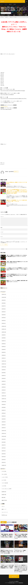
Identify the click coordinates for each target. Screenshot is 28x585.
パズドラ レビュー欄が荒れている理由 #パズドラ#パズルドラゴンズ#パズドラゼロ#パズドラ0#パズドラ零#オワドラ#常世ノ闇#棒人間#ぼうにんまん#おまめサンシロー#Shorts (20, 568)
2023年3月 (4, 387)
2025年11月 (4, 294)
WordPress (21, 582)
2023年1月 (4, 392)
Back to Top (14, 576)
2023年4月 (4, 384)
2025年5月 (4, 311)
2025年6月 (4, 308)
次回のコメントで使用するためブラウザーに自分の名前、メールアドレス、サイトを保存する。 (14, 242)
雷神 (2, 497)
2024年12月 (4, 326)
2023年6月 (4, 378)
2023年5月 (4, 381)
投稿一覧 (15, 171)
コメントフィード (5, 512)
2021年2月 (4, 459)
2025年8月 (4, 303)
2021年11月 (4, 433)
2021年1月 (4, 462)
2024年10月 (4, 332)
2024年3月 (4, 352)
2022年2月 (4, 424)
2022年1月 (4, 427)
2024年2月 (4, 355)
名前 (2, 227)
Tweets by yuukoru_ (4, 106)
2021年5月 (4, 450)
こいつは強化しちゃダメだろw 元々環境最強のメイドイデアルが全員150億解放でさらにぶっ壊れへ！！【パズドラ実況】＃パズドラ (16, 269)
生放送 (3, 494)
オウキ (3, 471)
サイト (2, 236)
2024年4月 (4, 349)
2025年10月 (4, 297)
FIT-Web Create (11, 582)
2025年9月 (4, 300)
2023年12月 (4, 361)
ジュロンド (3, 477)
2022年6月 (4, 413)
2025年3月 (4, 317)
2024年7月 (4, 340)
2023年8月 (4, 372)
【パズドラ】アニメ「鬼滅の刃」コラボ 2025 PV (20, 551)
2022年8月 (4, 407)
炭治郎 (15, 4)
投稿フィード (4, 509)
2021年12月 (4, 430)
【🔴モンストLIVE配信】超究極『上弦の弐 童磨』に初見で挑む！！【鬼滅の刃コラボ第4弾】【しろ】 (20, 536)
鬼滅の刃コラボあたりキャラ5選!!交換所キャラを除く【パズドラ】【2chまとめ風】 (7, 552)
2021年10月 (4, 436)
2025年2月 (4, 320)
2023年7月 (4, 375)
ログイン (3, 506)
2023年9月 (4, 369)
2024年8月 (4, 337)
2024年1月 (4, 358)
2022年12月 (4, 395)
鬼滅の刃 (10, 4)
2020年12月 (4, 465)
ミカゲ (3, 485)
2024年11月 (4, 329)
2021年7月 (4, 445)
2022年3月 (4, 421)
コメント (2, 216)
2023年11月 (4, 363)
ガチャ (3, 474)
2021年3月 (4, 456)
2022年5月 (4, 416)
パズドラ (5, 4)
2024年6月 (4, 343)
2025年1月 (4, 323)
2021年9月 (4, 439)
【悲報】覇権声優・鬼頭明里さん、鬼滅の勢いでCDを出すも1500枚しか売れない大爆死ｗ (7, 535)
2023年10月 (4, 366)
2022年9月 (4, 404)
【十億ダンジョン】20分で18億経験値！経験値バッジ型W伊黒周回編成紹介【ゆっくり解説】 (7, 566)
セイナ (3, 480)
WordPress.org (4, 515)
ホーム (2, 4)
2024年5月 (4, 346)
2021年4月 (4, 453)
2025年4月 (4, 314)
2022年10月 (4, 401)
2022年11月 (4, 398)
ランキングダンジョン (5, 488)
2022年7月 (4, 410)
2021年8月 (4, 442)
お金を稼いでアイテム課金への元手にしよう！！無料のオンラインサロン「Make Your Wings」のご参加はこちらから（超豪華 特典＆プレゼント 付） (14, 26)
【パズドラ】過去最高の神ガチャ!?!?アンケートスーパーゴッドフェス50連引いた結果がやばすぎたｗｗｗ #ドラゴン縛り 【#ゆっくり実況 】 (16, 275)
